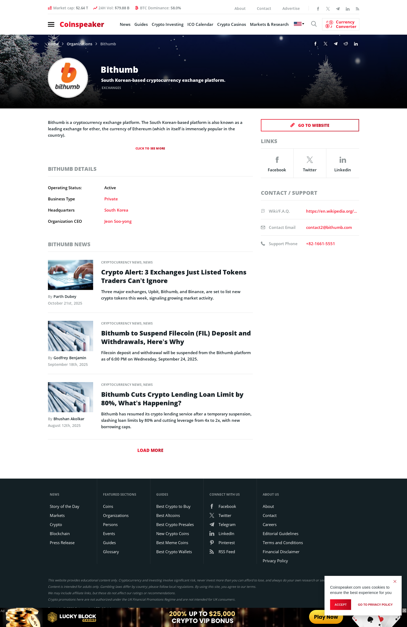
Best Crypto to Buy (173, 506)
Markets (57, 515)
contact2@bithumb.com (329, 227)
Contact (264, 8)
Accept (341, 604)
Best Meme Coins (172, 542)
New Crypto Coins (172, 533)
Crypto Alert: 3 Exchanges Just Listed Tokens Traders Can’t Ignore (173, 276)
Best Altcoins (168, 515)
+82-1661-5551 (320, 243)
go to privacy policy (375, 604)
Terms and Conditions (283, 542)
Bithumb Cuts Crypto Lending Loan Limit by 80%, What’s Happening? (172, 398)
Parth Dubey (65, 296)
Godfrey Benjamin (70, 357)
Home (53, 44)
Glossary (111, 551)
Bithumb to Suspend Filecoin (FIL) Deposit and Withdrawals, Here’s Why (176, 337)
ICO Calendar (200, 24)
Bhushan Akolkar (69, 418)
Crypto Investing (167, 24)
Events (109, 533)
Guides (141, 24)
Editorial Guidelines (280, 533)
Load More (150, 450)
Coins (108, 506)
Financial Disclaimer (281, 551)
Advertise (291, 8)
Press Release (62, 542)
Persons (110, 524)
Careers (270, 524)
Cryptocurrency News (121, 262)
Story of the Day (64, 506)
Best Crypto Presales (175, 524)
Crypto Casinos (231, 24)
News (125, 24)
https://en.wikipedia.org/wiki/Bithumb (331, 211)
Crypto (56, 524)
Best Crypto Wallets (174, 551)
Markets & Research (269, 24)
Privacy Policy (275, 560)
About (240, 8)
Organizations (79, 44)
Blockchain (60, 533)
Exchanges (111, 88)
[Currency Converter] (340, 24)
